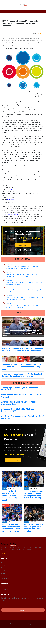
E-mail (3, 605)
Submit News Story (23, 245)
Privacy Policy (5, 589)
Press (3, 570)
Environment (4, 576)
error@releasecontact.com (10, 214)
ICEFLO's (4, 102)
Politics (3, 562)
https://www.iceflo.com (14, 199)
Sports (3, 568)
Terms (3, 587)
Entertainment (5, 578)
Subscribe (23, 610)
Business (3, 565)
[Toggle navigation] (23, 12)
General (3, 573)
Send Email (9, 189)
